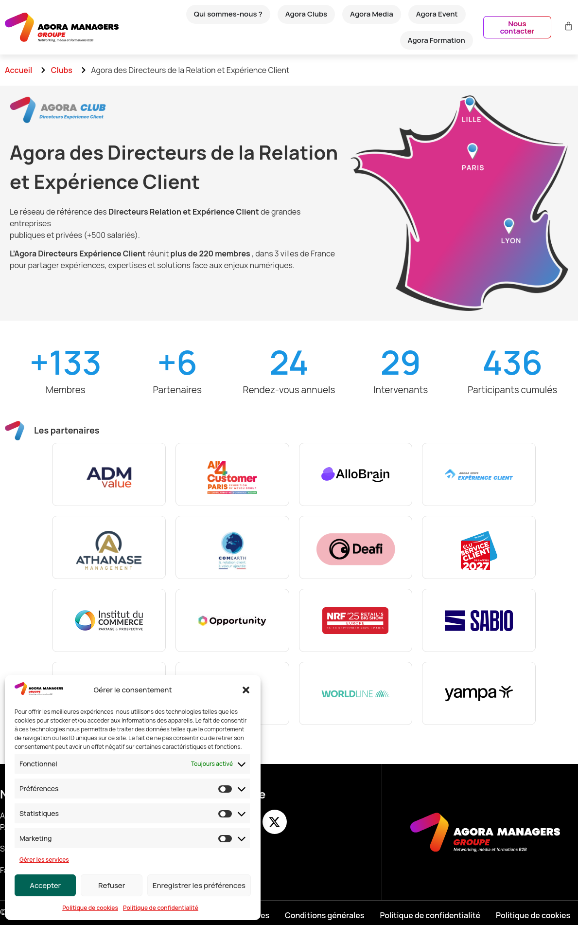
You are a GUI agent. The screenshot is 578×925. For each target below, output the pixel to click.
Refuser (111, 885)
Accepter (45, 885)
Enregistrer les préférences (199, 885)
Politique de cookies (90, 908)
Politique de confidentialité (160, 908)
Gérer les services (44, 859)
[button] (246, 690)
